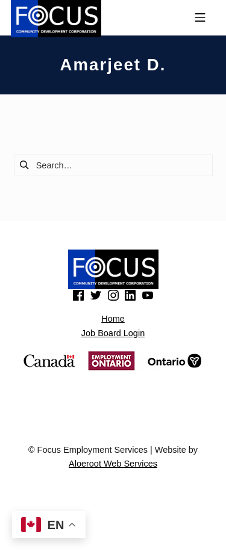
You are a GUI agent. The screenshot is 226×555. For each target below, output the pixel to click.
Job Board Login (113, 333)
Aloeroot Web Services (113, 463)
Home (113, 318)
